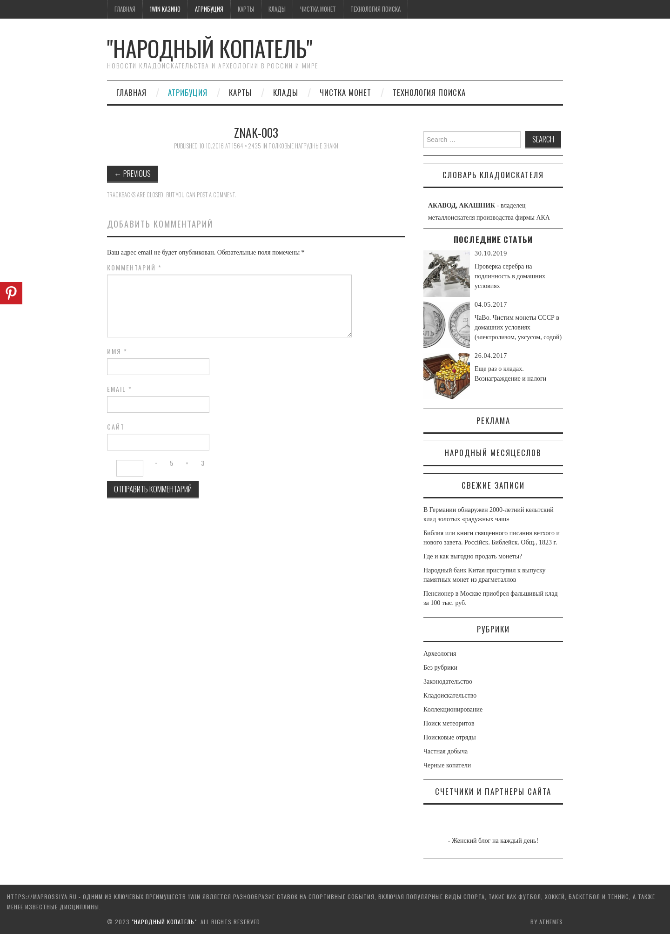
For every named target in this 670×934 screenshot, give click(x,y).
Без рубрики (440, 667)
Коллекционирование (452, 709)
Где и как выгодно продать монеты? (472, 556)
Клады (277, 9)
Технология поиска (375, 9)
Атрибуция (209, 9)
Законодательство (447, 681)
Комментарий (134, 267)
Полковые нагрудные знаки (303, 145)
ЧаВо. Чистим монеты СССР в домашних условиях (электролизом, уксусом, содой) (518, 327)
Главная (124, 9)
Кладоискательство (449, 695)
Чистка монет (318, 9)
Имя (117, 351)
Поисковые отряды (449, 737)
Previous (132, 173)
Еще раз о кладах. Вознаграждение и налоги (510, 373)
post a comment (215, 194)
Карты (246, 9)
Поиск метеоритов (449, 723)
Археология (439, 653)
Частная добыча (445, 751)
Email (119, 389)
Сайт (116, 426)
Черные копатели (447, 765)
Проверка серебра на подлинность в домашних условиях (510, 276)
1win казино (165, 9)
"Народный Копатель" (210, 48)
